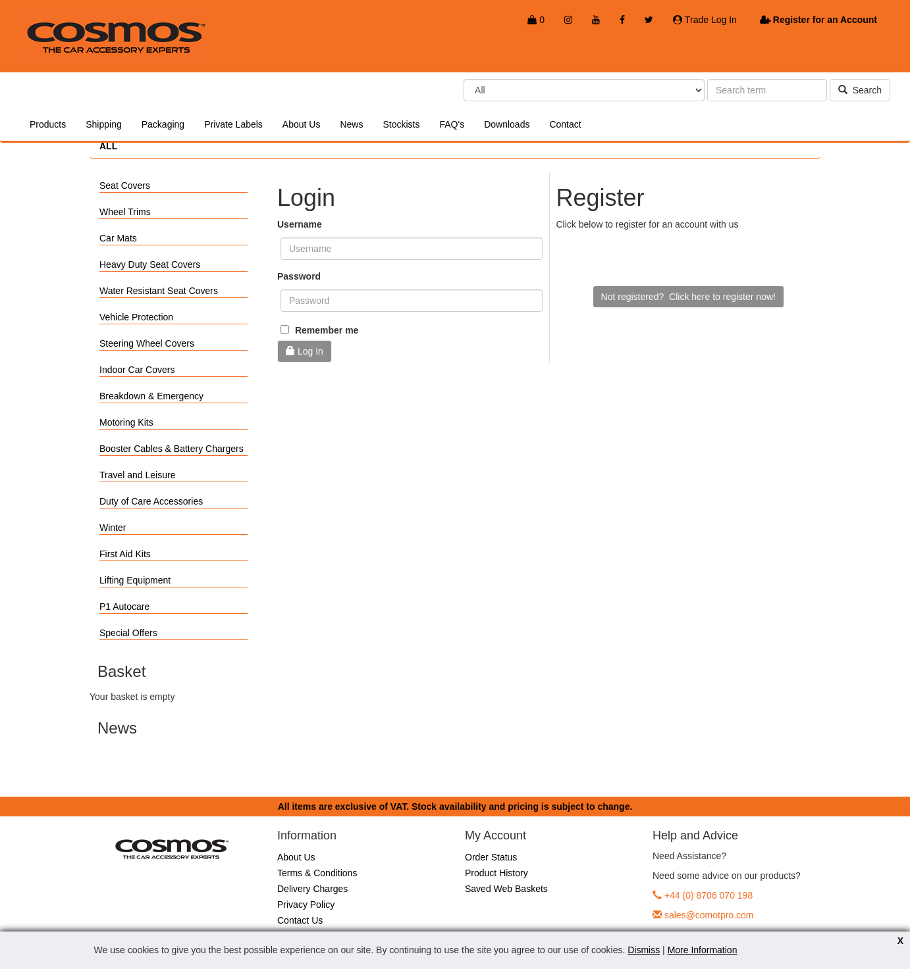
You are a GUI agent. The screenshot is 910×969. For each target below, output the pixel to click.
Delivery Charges (312, 888)
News (351, 124)
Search (860, 90)
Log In (304, 351)
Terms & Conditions (317, 873)
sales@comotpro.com (709, 915)
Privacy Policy (306, 904)
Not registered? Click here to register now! (688, 296)
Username (299, 224)
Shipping (104, 124)
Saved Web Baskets (506, 888)
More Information (702, 950)
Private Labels (233, 124)
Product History (496, 873)
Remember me (319, 330)
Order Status (491, 857)
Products (48, 124)
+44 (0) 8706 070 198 (708, 895)
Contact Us (300, 920)
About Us (301, 124)
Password (299, 276)
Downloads (506, 124)
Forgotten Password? (321, 379)
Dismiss (644, 950)
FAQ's (451, 124)
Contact (565, 124)
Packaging (163, 124)
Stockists (401, 124)
